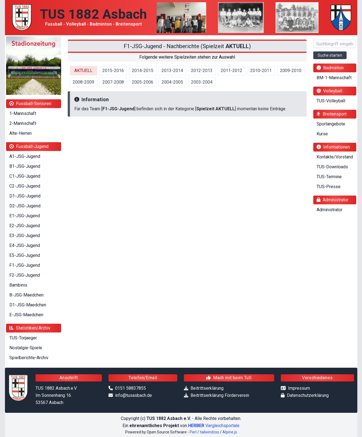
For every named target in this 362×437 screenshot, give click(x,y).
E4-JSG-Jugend (24, 245)
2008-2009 (83, 82)
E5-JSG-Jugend (24, 255)
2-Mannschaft (22, 123)
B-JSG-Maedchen (26, 295)
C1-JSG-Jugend (24, 176)
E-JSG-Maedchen (26, 314)
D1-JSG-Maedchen (27, 304)
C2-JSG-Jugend (24, 186)
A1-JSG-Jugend (24, 156)
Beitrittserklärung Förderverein (219, 395)
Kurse (322, 133)
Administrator (329, 209)
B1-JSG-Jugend (24, 166)
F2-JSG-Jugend (24, 275)
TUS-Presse (329, 186)
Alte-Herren (20, 133)
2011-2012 (231, 70)
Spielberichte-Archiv (28, 357)
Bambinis (18, 285)
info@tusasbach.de (133, 395)
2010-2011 (261, 70)
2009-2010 (290, 70)
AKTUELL (83, 70)
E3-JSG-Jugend (24, 235)
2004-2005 (172, 82)
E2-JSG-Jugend (24, 225)
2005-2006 (142, 82)
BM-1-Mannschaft (334, 77)
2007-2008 (113, 82)
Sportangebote (331, 124)
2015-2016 (113, 70)
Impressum (299, 388)
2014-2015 (142, 70)
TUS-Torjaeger (23, 337)
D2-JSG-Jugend (24, 205)
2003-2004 (202, 82)
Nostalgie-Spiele (25, 347)
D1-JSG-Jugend (24, 196)
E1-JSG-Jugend (24, 215)
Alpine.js (229, 432)
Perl (193, 432)
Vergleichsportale (213, 425)
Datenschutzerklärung (308, 395)
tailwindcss (209, 432)
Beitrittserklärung (207, 388)
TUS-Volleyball (331, 100)
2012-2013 (202, 70)
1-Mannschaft (22, 113)
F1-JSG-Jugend (24, 265)
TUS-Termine (329, 176)
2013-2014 (172, 70)
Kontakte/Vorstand (335, 157)
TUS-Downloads (332, 166)
